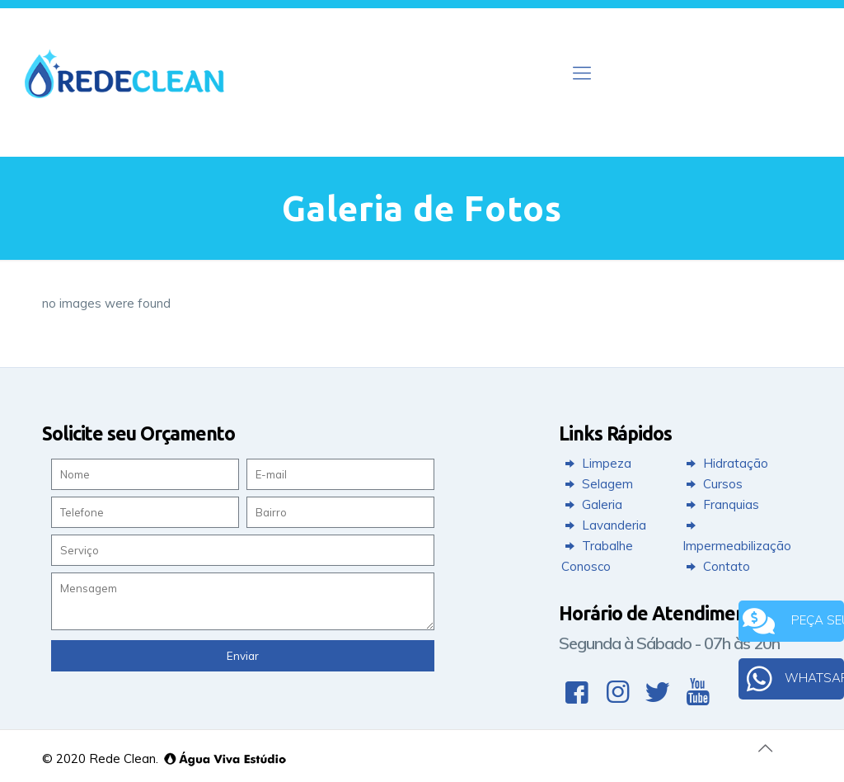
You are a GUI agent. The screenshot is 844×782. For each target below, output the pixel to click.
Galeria (591, 504)
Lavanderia (603, 525)
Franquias (720, 504)
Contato (716, 566)
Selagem (597, 484)
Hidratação (725, 463)
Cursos (712, 484)
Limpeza (596, 463)
